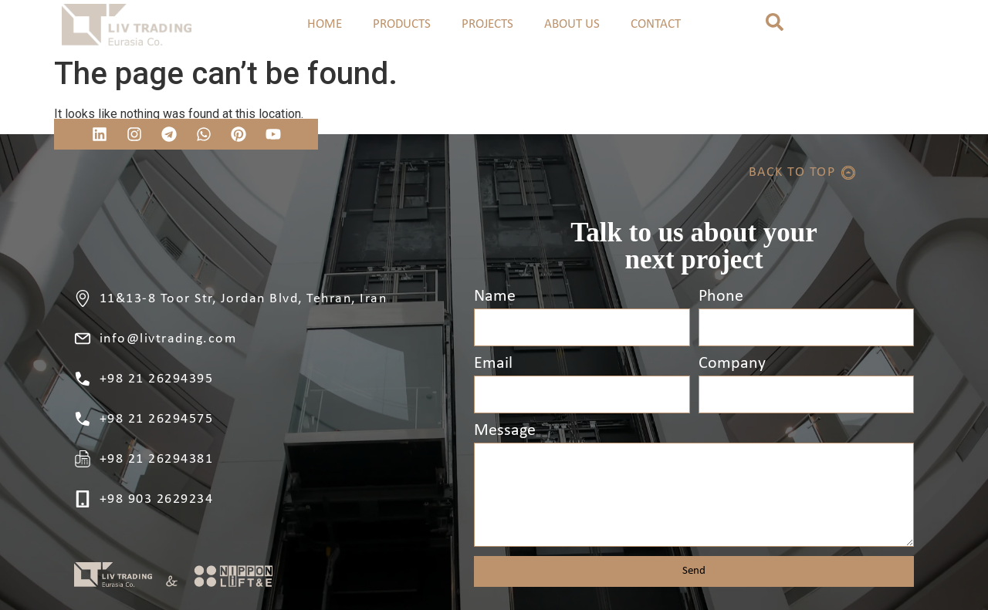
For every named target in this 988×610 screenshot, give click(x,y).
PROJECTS (487, 24)
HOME (324, 24)
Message (505, 431)
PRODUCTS (402, 24)
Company (732, 364)
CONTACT (656, 24)
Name (495, 296)
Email (493, 364)
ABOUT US (572, 24)
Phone (721, 296)
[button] (774, 22)
